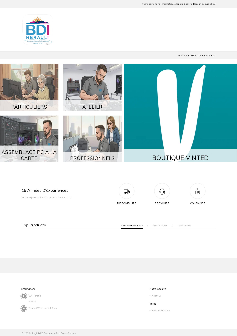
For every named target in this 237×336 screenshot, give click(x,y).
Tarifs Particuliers (150, 295)
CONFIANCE (197, 203)
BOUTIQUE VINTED (180, 156)
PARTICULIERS (29, 107)
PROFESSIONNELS (92, 158)
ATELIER (92, 107)
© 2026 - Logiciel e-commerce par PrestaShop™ (49, 331)
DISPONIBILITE (126, 203)
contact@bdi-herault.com (44, 308)
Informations (29, 288)
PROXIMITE (162, 203)
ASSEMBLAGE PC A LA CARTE (29, 155)
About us (94, 295)
